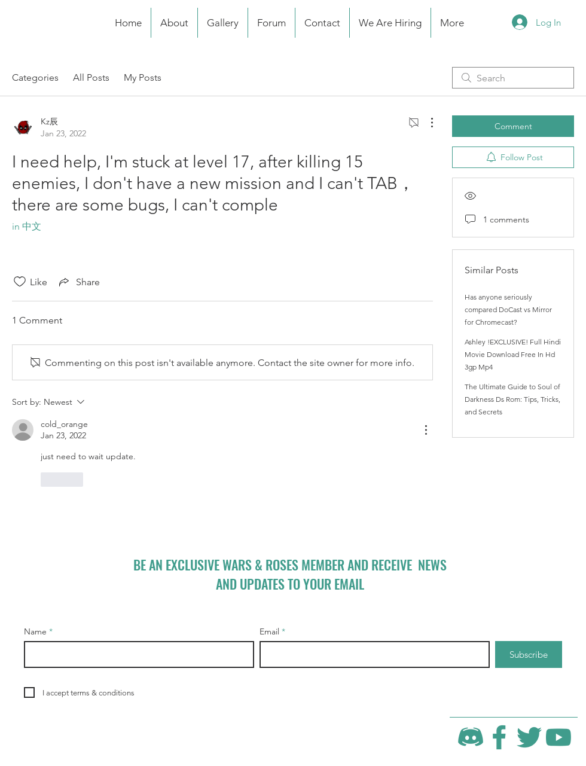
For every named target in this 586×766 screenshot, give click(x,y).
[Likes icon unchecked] (20, 281)
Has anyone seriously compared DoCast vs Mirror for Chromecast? (508, 309)
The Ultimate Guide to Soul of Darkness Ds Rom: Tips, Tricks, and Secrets (512, 399)
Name (35, 631)
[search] (513, 77)
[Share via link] (78, 281)
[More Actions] (426, 122)
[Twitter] (529, 737)
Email (269, 631)
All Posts (91, 77)
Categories (35, 77)
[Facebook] (499, 737)
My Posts (142, 77)
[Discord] (470, 737)
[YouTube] (558, 737)
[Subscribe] (528, 654)
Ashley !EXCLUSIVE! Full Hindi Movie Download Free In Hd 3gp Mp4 (513, 354)
